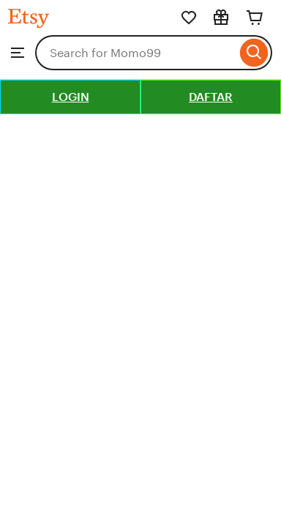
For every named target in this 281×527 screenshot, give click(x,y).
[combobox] (135, 52)
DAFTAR (211, 97)
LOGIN (70, 97)
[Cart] (254, 17)
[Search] (254, 52)
